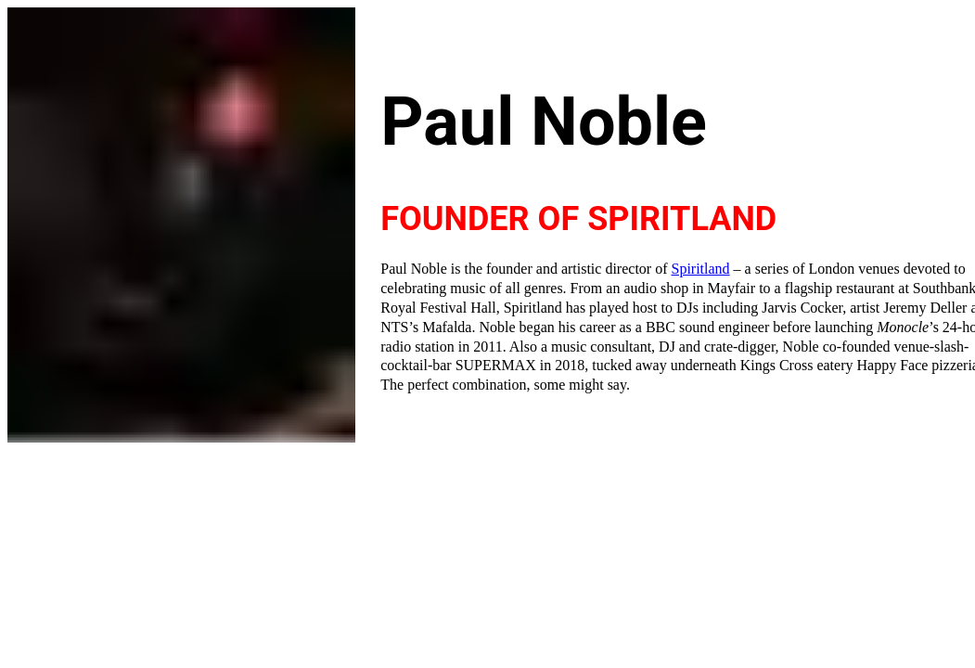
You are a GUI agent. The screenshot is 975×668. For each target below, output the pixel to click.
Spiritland (701, 268)
